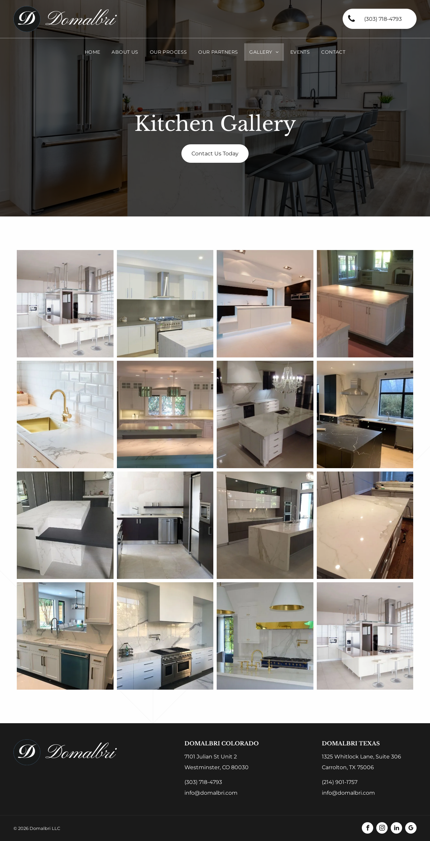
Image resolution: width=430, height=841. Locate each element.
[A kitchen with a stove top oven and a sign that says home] (165, 303)
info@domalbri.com (211, 793)
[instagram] (382, 828)
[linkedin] (396, 828)
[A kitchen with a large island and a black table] (65, 525)
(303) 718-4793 (203, 782)
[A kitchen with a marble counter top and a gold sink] (65, 414)
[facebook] (367, 828)
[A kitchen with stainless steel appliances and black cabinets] (165, 525)
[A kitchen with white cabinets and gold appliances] (265, 636)
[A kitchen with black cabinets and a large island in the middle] (365, 414)
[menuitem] (92, 52)
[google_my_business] (411, 828)
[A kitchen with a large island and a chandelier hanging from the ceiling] (265, 414)
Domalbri (80, 20)
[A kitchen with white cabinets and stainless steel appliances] (65, 303)
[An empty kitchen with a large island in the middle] (265, 303)
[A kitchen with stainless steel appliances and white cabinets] (165, 636)
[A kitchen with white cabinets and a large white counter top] (365, 525)
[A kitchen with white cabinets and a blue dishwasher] (65, 636)
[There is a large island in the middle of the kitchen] (365, 303)
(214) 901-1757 (339, 782)
